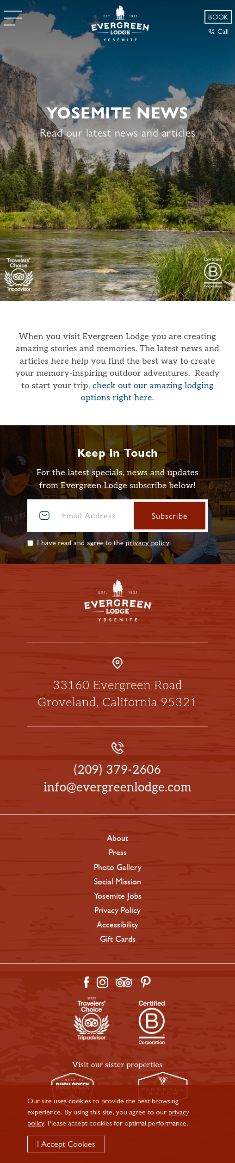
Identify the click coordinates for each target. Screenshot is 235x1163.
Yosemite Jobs (118, 896)
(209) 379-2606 (117, 770)
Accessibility (117, 925)
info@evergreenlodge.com (117, 787)
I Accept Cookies (66, 1144)
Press (118, 852)
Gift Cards (118, 939)
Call (219, 31)
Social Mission (117, 882)
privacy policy (147, 543)
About (117, 838)
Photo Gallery (118, 867)
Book (218, 16)
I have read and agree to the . (104, 543)
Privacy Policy (117, 910)
